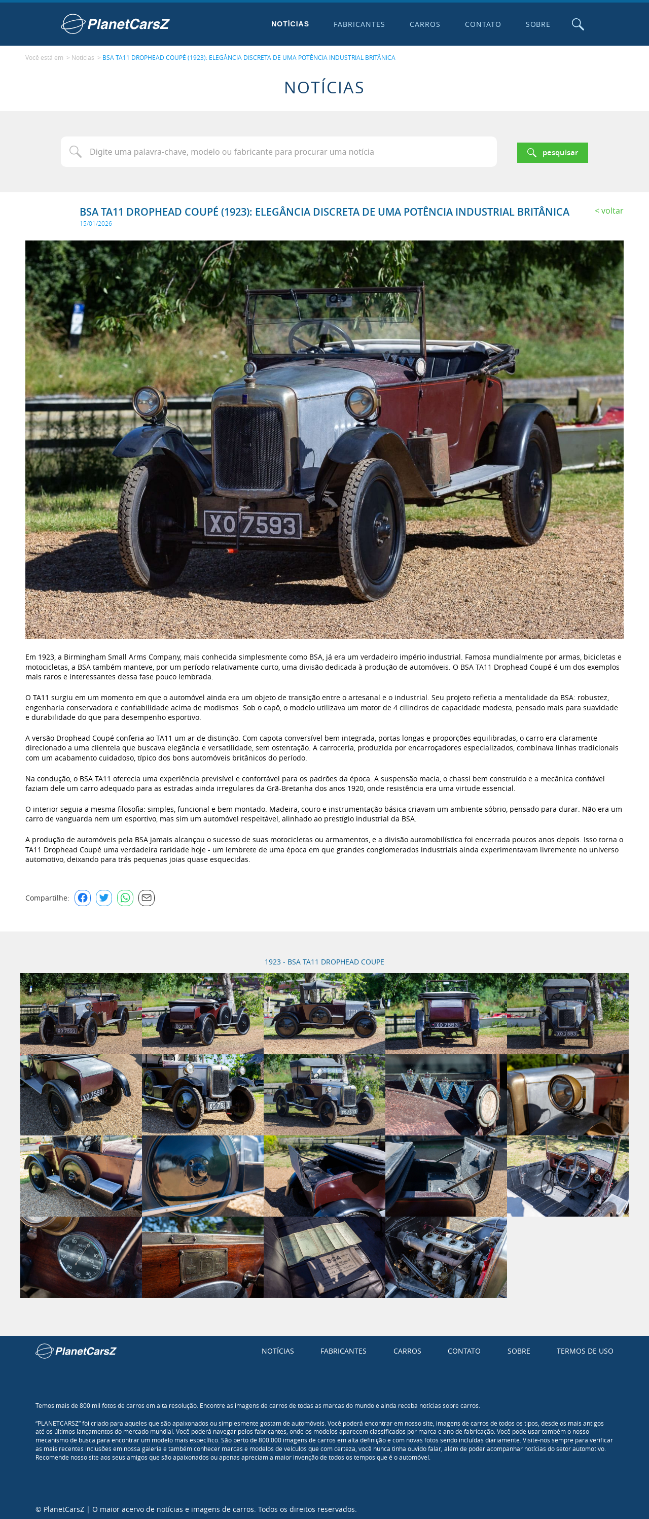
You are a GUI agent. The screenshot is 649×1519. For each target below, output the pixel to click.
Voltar (612, 208)
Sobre (536, 24)
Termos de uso (585, 1348)
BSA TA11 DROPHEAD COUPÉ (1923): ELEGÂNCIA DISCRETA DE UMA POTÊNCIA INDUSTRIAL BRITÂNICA (248, 56)
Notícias (288, 24)
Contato (480, 24)
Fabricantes (357, 24)
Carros (422, 24)
